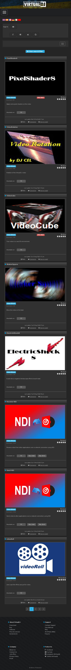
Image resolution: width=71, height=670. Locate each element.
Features (12, 629)
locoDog (63, 578)
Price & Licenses (14, 632)
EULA (11, 658)
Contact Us (13, 652)
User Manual (49, 627)
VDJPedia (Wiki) (50, 632)
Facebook (49, 650)
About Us (12, 650)
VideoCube (11, 196)
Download (12, 625)
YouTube (48, 652)
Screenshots (13, 634)
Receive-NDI (12, 402)
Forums (47, 634)
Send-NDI (10, 470)
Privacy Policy (14, 656)
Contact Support (50, 625)
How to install (44, 122)
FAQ (46, 629)
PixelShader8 (12, 58)
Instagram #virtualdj (52, 654)
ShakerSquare (12, 264)
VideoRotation (12, 127)
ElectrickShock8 (13, 333)
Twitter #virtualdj (51, 656)
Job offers (12, 654)
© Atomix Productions (35, 668)
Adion (64, 440)
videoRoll (10, 539)
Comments (33, 122)
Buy (10, 627)
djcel (64, 97)
